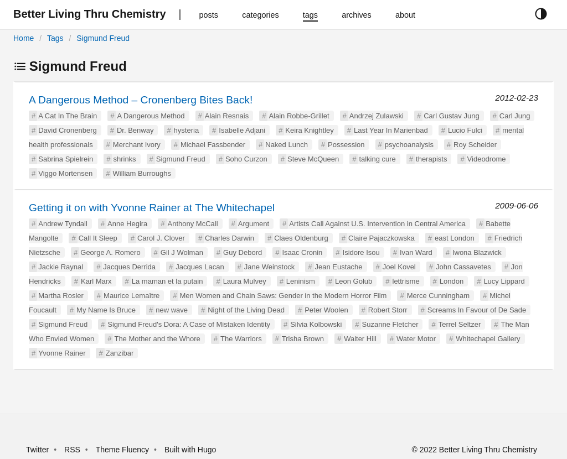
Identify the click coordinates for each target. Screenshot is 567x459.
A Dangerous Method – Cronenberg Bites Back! (140, 100)
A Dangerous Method (150, 116)
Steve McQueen (313, 159)
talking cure (377, 159)
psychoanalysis (409, 144)
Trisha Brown (303, 339)
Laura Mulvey (244, 281)
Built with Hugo (190, 449)
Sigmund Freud (103, 38)
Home (23, 38)
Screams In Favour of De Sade (476, 310)
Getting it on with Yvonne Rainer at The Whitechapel (152, 207)
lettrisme (406, 281)
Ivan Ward (416, 252)
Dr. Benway (135, 130)
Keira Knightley (309, 130)
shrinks (124, 159)
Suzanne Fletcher (390, 324)
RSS (72, 449)
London (451, 281)
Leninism (300, 281)
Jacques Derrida (129, 267)
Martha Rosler (61, 295)
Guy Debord (242, 252)
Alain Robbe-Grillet (299, 116)
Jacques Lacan (200, 267)
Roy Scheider (475, 144)
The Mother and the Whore (157, 339)
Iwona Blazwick (477, 252)
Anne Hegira (127, 224)
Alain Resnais (227, 116)
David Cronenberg (67, 130)
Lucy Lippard (503, 281)
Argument (253, 224)
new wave (172, 310)
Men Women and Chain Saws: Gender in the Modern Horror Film (282, 295)
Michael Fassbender (213, 144)
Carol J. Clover (161, 238)
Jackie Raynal (60, 267)
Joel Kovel (399, 267)
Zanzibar (120, 353)
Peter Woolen (326, 310)
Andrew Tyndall (62, 224)
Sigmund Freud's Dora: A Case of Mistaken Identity (188, 324)
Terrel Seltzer (460, 324)
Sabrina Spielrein (65, 159)
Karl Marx (96, 281)
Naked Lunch (286, 144)
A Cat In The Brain (67, 116)
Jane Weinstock (269, 267)
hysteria (186, 130)
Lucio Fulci (465, 130)
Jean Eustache (339, 267)
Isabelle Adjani (242, 130)
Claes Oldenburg (301, 238)
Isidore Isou (361, 252)
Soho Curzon (246, 159)
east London (455, 238)
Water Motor (416, 339)
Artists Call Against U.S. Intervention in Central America (377, 224)
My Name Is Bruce (106, 310)
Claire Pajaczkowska (381, 238)
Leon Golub (353, 281)
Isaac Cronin (302, 252)
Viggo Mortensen (65, 173)
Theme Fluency (123, 449)
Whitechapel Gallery (488, 339)
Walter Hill (360, 339)
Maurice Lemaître (131, 295)
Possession (346, 144)
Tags (55, 38)
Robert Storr (388, 310)
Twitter (37, 449)
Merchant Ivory (137, 144)
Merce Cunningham (438, 295)
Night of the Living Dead (246, 310)
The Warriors (241, 339)
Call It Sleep (98, 238)
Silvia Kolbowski (316, 324)
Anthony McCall (193, 224)
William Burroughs (141, 173)
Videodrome (486, 159)
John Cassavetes (463, 267)
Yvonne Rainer (61, 353)
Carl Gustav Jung (451, 116)
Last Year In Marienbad (391, 130)
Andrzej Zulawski (376, 116)
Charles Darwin (229, 238)
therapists (431, 159)
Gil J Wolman (182, 252)
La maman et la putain (167, 281)
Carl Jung (514, 116)
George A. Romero (110, 252)
